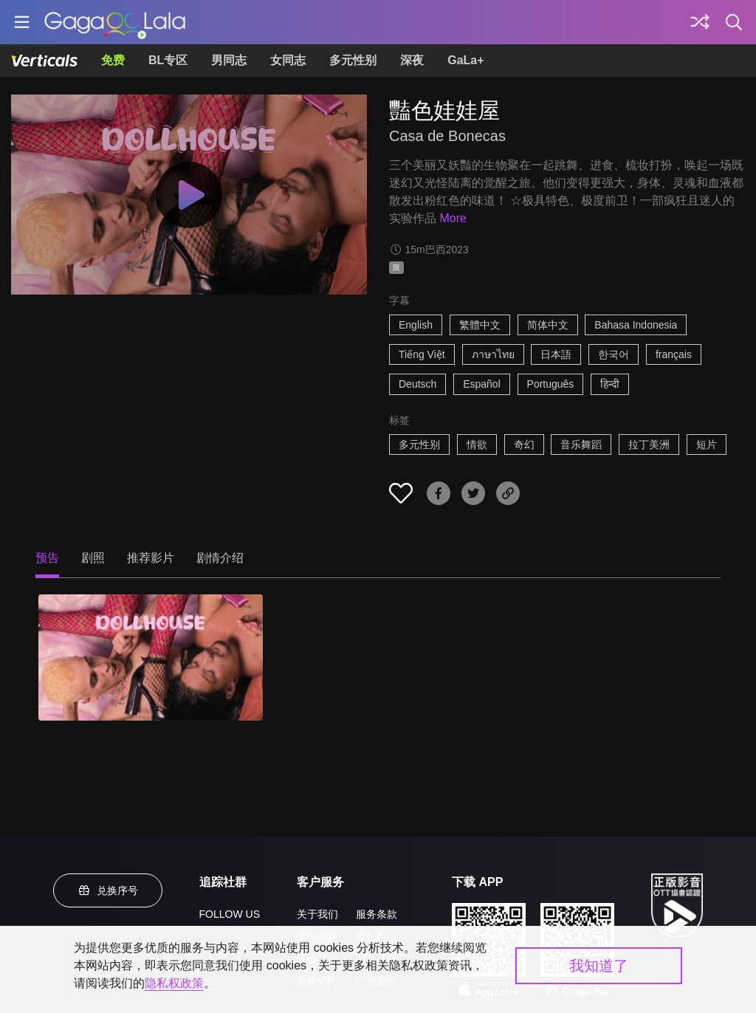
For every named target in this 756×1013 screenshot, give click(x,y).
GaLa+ (465, 60)
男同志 (229, 60)
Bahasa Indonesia (635, 325)
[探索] (699, 22)
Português (550, 384)
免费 (113, 60)
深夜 (412, 60)
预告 (47, 558)
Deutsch (417, 384)
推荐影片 (150, 558)
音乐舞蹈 (581, 444)
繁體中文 (480, 325)
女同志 (288, 60)
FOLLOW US (229, 914)
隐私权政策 (174, 983)
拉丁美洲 (649, 444)
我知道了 (598, 966)
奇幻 (524, 444)
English (416, 325)
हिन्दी (609, 384)
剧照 (93, 558)
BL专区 (168, 60)
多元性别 (353, 60)
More (452, 218)
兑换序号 (108, 890)
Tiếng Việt (422, 354)
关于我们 (317, 914)
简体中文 (547, 325)
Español (482, 384)
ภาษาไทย (493, 354)
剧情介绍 (220, 558)
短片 (706, 444)
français (674, 354)
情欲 (477, 444)
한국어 (613, 354)
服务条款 (376, 914)
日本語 (555, 354)
